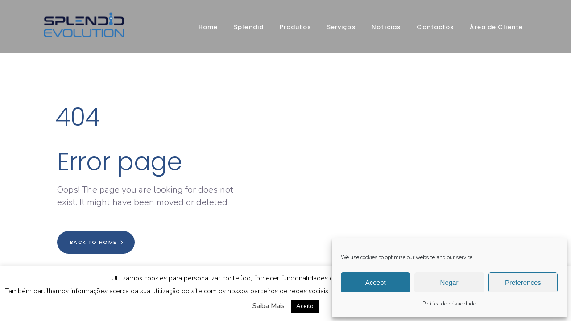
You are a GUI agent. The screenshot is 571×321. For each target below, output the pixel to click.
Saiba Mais (268, 305)
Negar (449, 282)
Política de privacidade (449, 303)
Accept (375, 282)
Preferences (523, 282)
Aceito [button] (305, 306)
